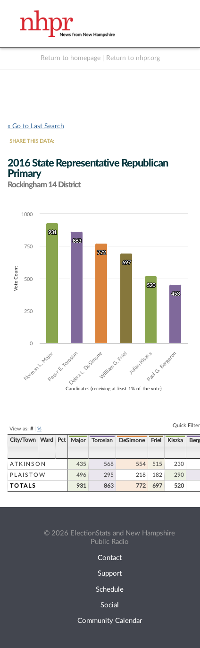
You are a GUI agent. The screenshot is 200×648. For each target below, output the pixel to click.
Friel (156, 440)
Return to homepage (70, 58)
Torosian (102, 440)
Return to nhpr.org (133, 58)
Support (110, 573)
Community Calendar (109, 620)
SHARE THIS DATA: (31, 141)
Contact (110, 557)
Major (78, 440)
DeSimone (132, 440)
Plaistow (28, 475)
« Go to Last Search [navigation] (36, 126)
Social (109, 605)
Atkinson (28, 464)
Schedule (110, 589)
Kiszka (175, 440)
